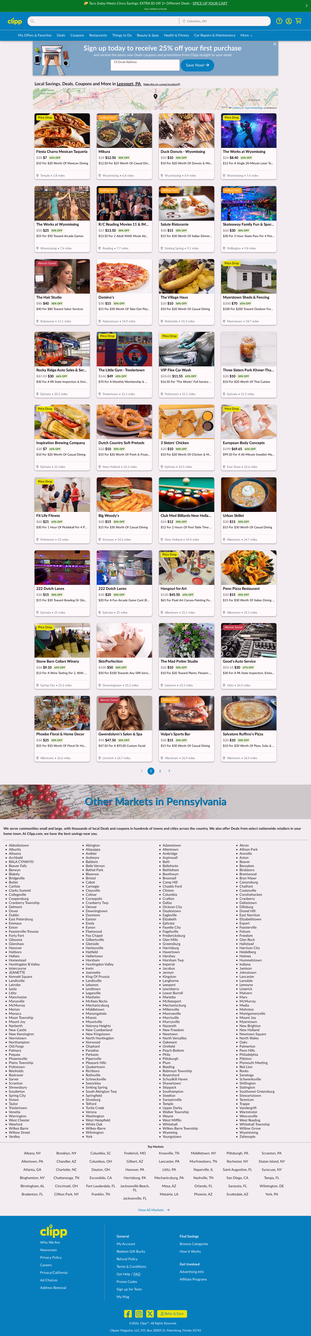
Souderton (15, 1091)
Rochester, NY (237, 1161)
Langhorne (169, 981)
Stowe (12, 1100)
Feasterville (246, 927)
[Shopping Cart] (298, 21)
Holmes (243, 956)
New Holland (247, 1030)
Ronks (242, 1071)
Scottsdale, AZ (237, 1194)
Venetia (12, 1112)
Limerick (244, 989)
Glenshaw (14, 944)
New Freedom (171, 1030)
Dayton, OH (101, 1169)
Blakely (12, 874)
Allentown (168, 849)
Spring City (15, 1095)
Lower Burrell (171, 993)
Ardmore (90, 858)
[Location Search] (225, 21)
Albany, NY (32, 1153)
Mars (241, 997)
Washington (93, 1116)
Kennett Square (18, 976)
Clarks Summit (18, 890)
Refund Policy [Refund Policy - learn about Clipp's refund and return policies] (127, 1259)
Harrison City (248, 948)
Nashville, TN (203, 1178)
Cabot (88, 882)
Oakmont (168, 1042)
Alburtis (13, 849)
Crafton (166, 899)
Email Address (125, 62)
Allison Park (247, 849)
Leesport (167, 985)
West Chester (17, 1120)
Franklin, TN (101, 1194)
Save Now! (197, 65)
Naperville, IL (203, 1169)
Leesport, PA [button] (129, 84)
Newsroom (48, 1250)
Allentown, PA (32, 1161)
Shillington (246, 1083)
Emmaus (13, 923)
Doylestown (170, 911)
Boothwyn (168, 874)
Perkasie (90, 1054)
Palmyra (13, 1050)
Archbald (14, 858)
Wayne (166, 1116)
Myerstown (246, 1022)
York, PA (271, 1194)
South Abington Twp (99, 1091)
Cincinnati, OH (66, 1186)
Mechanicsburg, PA (169, 1178)
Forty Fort (14, 935)
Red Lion (244, 1067)
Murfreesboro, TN (203, 1161)
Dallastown (246, 903)
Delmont (13, 907)
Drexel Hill (245, 911)
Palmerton (245, 1046)
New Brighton (248, 1026)
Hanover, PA (134, 1169)
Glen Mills (168, 940)
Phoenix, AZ (203, 1194)
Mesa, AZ (169, 1186)
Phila (164, 1054)
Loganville (91, 993)
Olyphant (91, 1046)
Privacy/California (54, 1272)
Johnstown (246, 972)
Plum (164, 1063)
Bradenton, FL (32, 1194)
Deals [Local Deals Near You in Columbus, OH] (61, 35)
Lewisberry (169, 989)
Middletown (93, 1009)
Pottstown (15, 1067)
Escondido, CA (101, 1178)
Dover (11, 911)
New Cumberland (97, 1030)
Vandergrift (246, 1108)
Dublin (12, 915)
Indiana (243, 964)
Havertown (169, 952)
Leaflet (234, 107)
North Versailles (173, 1038)
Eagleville (168, 915)
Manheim (91, 997)
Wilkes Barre (16, 1128)
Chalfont (244, 886)
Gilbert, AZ (135, 1161)
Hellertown (92, 956)
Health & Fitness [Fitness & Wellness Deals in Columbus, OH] (176, 35)
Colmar (89, 894)
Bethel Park (92, 870)
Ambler (89, 853)
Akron (242, 845)
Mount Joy (246, 1017)
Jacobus (167, 968)
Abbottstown (17, 845)
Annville (244, 853)
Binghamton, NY (32, 1178)
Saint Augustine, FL (237, 1169)
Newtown (168, 1034)
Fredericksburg (172, 935)
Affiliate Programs (193, 1279)
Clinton (166, 890)
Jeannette (91, 972)
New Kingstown (96, 1034)
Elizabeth (167, 919)
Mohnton (245, 1009)
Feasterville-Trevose (21, 931)
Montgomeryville (250, 1013)
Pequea (12, 1054)
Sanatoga (245, 1075)
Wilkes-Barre (94, 1128)
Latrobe (13, 985)
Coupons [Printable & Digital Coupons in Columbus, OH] (77, 35)
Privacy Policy (51, 1257)
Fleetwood (92, 931)
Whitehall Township (253, 1124)
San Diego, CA (237, 1178)
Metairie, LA (169, 1194)
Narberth (14, 1026)
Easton (89, 919)
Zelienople (245, 1136)
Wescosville (246, 1116)
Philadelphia (247, 1054)
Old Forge (14, 1046)
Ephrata (167, 923)
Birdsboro (245, 870)
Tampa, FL (271, 1178)
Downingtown (95, 911)
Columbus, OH (100, 1161)
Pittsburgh (168, 1059)
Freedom (244, 935)
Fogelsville (168, 931)
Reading (167, 1067)
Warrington (15, 1116)
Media (242, 1005)
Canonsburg (247, 882)
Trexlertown (16, 1108)
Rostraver (14, 1075)
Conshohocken (249, 894)
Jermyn (166, 972)
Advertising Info (192, 1272)
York (87, 1136)
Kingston (167, 976)
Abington (91, 845)
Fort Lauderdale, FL (100, 1186)
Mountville (92, 1022)
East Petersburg (19, 919)
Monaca (13, 1013)
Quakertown (93, 1067)
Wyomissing (247, 1132)
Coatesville (246, 890)
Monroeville (170, 1013)
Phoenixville (16, 1059)
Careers (46, 1265)
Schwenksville (248, 1079)
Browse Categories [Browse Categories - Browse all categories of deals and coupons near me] (194, 1244)
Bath (164, 862)
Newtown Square (251, 1034)
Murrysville (169, 1022)
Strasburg (91, 1100)
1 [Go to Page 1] (151, 771)
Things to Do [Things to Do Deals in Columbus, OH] (122, 35)
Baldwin (90, 862)
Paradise (90, 1050)
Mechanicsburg (95, 1005)
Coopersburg (17, 899)
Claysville (91, 890)
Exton (11, 927)
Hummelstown (249, 960)
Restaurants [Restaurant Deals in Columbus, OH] (98, 35)
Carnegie (90, 886)
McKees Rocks (95, 1001)
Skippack (167, 1087)
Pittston (244, 1059)
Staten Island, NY (272, 1161)
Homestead (15, 960)
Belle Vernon (93, 866)
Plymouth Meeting (252, 1063)
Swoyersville (170, 1100)
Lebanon (90, 985)
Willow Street (17, 1132)
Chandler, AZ (66, 1161)
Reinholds (14, 1071)
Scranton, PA (272, 1153)
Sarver (12, 1079)
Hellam (12, 956)
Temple (166, 1104)
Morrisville (169, 1017)
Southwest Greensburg (255, 1091)
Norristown (15, 1038)
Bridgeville (15, 878)
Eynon (88, 927)
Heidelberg (246, 952)
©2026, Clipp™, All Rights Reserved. (153, 1323)
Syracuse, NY (272, 1169)
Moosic (89, 1017)
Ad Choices (48, 1280)
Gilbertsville (93, 940)
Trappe (243, 1104)
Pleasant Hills (94, 1063)
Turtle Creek (93, 1108)
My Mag (123, 1297)
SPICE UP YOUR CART (210, 3)
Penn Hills (245, 1050)
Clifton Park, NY (66, 1194)
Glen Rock (245, 940)
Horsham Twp (171, 960)
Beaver (243, 862)
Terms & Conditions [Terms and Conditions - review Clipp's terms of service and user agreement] (131, 1266)
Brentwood (246, 874)
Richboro (91, 1071)
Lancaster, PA (169, 1161)
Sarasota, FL (237, 1186)
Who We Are (50, 1242)
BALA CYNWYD (19, 862)
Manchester (16, 997)
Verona (89, 1112)
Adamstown (170, 845)
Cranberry (245, 899)
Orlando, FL (203, 1186)
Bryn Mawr (246, 878)
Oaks (241, 1042)
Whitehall (168, 1124)
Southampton (171, 1091)
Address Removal (53, 1288)
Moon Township (19, 1017)
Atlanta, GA (32, 1169)
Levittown (91, 989)
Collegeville (15, 894)
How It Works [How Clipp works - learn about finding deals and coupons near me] (190, 1251)
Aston (242, 858)
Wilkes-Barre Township (178, 1128)
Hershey (167, 956)
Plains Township (19, 1063)
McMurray (246, 1001)
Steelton (167, 1095)
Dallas (165, 903)
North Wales (247, 1038)
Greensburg (169, 944)
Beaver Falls (16, 866)
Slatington (245, 1087)
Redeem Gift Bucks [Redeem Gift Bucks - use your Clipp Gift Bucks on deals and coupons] (131, 1251)
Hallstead (245, 944)
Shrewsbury (16, 1087)
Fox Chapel (92, 935)
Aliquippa (91, 849)
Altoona (13, 853)
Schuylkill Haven (173, 1079)
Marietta (167, 997)
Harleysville (92, 948)
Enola (88, 923)
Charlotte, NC (66, 1169)
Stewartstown (248, 1095)
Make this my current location (161, 84)
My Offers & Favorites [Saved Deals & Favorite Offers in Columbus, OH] (35, 35)
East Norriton (248, 915)
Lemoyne (244, 985)
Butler (11, 882)
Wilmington (93, 1132)
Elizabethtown (248, 919)
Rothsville (91, 1075)
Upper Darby (170, 1108)
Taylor (11, 1104)
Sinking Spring (94, 1087)
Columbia (168, 894)
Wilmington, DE (272, 1186)
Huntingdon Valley (98, 964)
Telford (89, 1104)
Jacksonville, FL (135, 1198)
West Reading (248, 1120)
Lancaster (245, 976)
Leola (11, 989)
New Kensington (19, 1034)
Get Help (123, 1274)
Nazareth (167, 1026)
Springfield (92, 1095)
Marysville (14, 1001)
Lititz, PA (169, 1169)
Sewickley (91, 1083)
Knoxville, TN (169, 1153)
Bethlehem (169, 870)
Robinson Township (175, 1071)
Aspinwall (168, 858)
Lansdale (244, 981)
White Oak (92, 1124)
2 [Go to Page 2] (160, 771)
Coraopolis (92, 899)
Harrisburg (169, 948)
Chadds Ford (170, 886)
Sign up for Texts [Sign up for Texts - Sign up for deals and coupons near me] (129, 1289)
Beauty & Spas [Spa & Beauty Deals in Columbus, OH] (148, 35)
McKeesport (170, 1001)
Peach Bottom (171, 1050)
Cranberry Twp (95, 903)
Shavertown (170, 1083)
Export (243, 923)
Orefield (167, 1046)
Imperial (167, 964)
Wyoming (168, 1132)
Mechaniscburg (172, 1005)
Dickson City (170, 907)
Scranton (14, 1083)
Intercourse (15, 968)
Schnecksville (94, 1079)
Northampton (17, 1042)
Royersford (169, 1075)
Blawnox (90, 874)
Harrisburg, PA (135, 1178)
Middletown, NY (203, 1153)
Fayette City (170, 927)
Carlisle (12, 886)
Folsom (243, 931)
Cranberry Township (22, 903)
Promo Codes (127, 1282)
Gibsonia (13, 940)
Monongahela (94, 1013)
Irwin (88, 968)
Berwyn (13, 870)
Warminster (246, 1112)
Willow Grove (248, 1128)
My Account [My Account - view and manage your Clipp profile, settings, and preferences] (126, 1244)
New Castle (15, 1030)
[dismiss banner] (274, 44)
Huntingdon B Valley (22, 964)
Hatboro (13, 952)
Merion (12, 1009)
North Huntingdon (98, 1038)
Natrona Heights (96, 1026)
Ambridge (168, 853)
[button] (306, 6)
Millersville (169, 1009)
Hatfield (90, 952)
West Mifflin (170, 1120)
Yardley (12, 1136)
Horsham (91, 960)
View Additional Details (155, 9)
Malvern (244, 993)
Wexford (13, 1124)
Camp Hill (168, 882)
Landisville (15, 981)
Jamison (244, 968)
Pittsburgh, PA (237, 1153)
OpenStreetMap (253, 107)
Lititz (10, 993)
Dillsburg (244, 907)
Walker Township (174, 1112)
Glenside (90, 944)
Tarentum (245, 1100)
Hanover (13, 948)
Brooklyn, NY (66, 1153)
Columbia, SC (100, 1153)
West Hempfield (96, 1120)
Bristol (89, 878)
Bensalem (245, 866)
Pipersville (91, 1059)
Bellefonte (168, 866)
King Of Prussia (95, 976)
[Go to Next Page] (169, 771)
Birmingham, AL (32, 1186)
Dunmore (91, 915)
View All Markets (154, 1210)
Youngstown (170, 1136)
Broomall (167, 878)
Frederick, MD (135, 1153)
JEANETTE (15, 972)
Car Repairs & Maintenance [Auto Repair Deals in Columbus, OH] (214, 35)
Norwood (91, 1042)
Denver (89, 907)
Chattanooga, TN (66, 1178)
